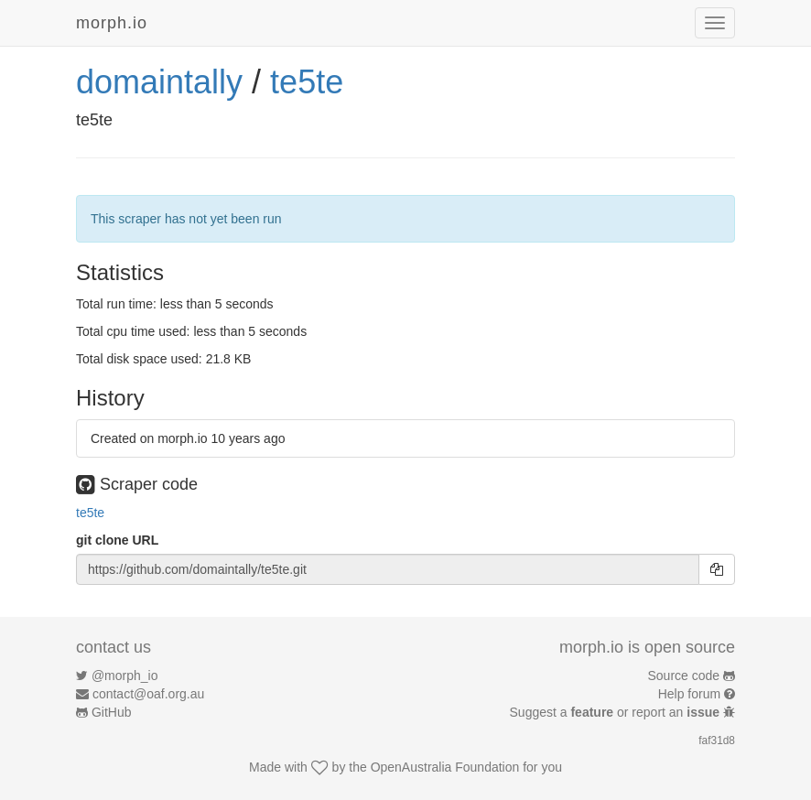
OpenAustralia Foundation (445, 767)
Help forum (689, 693)
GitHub (112, 712)
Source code (684, 675)
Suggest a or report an (616, 712)
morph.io (111, 23)
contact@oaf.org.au (148, 693)
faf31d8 (716, 740)
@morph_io (125, 675)
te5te (306, 82)
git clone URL (117, 540)
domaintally (159, 82)
